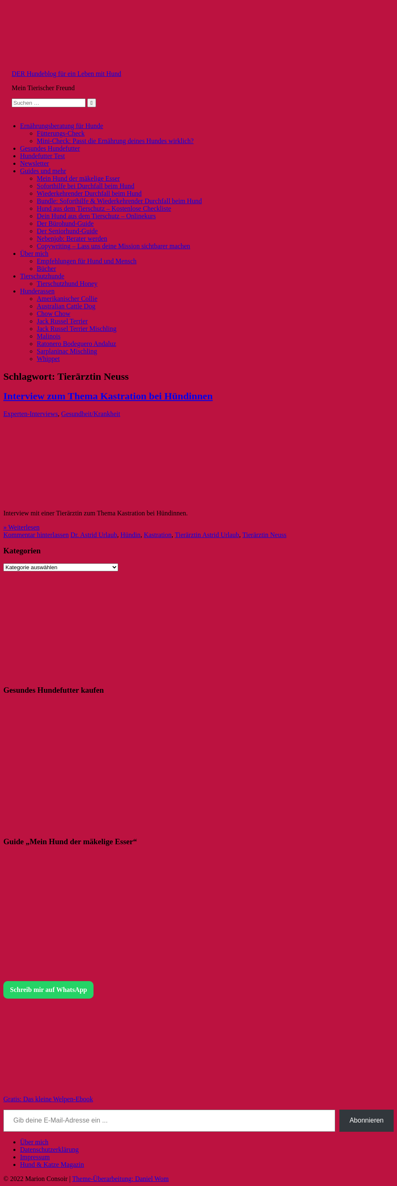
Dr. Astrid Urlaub (94, 534)
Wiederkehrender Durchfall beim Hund (89, 193)
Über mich (34, 253)
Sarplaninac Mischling (67, 351)
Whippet (48, 358)
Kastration (158, 534)
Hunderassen (37, 291)
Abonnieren (366, 1120)
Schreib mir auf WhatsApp (48, 989)
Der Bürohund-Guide (65, 223)
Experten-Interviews (30, 413)
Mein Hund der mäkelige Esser (78, 178)
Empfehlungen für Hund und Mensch (87, 261)
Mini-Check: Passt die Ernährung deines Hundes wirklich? (115, 140)
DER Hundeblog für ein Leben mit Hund (66, 73)
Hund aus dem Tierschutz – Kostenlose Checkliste (104, 208)
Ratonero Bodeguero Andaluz (76, 343)
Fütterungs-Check (61, 133)
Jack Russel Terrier (62, 321)
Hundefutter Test (42, 155)
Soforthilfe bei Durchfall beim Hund (85, 185)
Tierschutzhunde (42, 276)
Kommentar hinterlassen (36, 534)
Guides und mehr (43, 170)
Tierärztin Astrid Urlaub (207, 534)
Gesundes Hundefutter (50, 148)
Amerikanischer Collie (67, 298)
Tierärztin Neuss (265, 534)
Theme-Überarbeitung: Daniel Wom (120, 1178)
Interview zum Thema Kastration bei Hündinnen (108, 396)
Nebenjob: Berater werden (72, 238)
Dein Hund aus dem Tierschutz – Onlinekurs (96, 216)
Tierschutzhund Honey (67, 283)
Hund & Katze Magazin (52, 1164)
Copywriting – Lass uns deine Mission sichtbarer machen (113, 246)
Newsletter (34, 163)
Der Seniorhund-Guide (67, 231)
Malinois (49, 336)
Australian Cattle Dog (66, 306)
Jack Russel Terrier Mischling (76, 328)
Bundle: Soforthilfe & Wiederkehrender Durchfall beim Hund (119, 200)
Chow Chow (53, 313)
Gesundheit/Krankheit (90, 413)
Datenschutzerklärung (49, 1149)
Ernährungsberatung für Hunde (61, 125)
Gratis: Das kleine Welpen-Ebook (48, 1099)
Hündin (130, 534)
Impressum (35, 1157)
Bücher (46, 268)
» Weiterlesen (21, 527)
